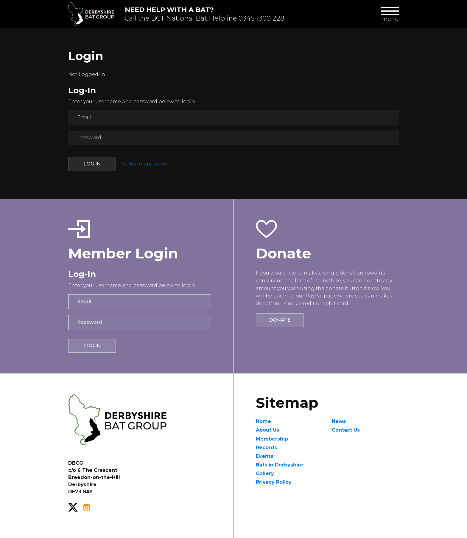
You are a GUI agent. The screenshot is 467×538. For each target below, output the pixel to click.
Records (266, 447)
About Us (267, 430)
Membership (272, 439)
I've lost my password (145, 164)
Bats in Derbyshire (279, 465)
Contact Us (346, 430)
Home (263, 421)
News (339, 421)
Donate (280, 320)
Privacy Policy (274, 482)
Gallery (265, 473)
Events (264, 456)
